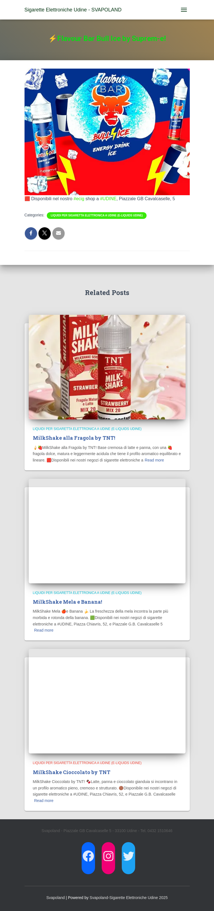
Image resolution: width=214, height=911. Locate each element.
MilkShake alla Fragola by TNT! (74, 437)
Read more (154, 460)
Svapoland (55, 897)
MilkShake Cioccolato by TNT (71, 772)
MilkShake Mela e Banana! (67, 601)
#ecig (79, 198)
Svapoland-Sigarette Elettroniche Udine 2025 (129, 897)
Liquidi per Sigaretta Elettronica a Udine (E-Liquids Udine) (97, 215)
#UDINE (108, 198)
